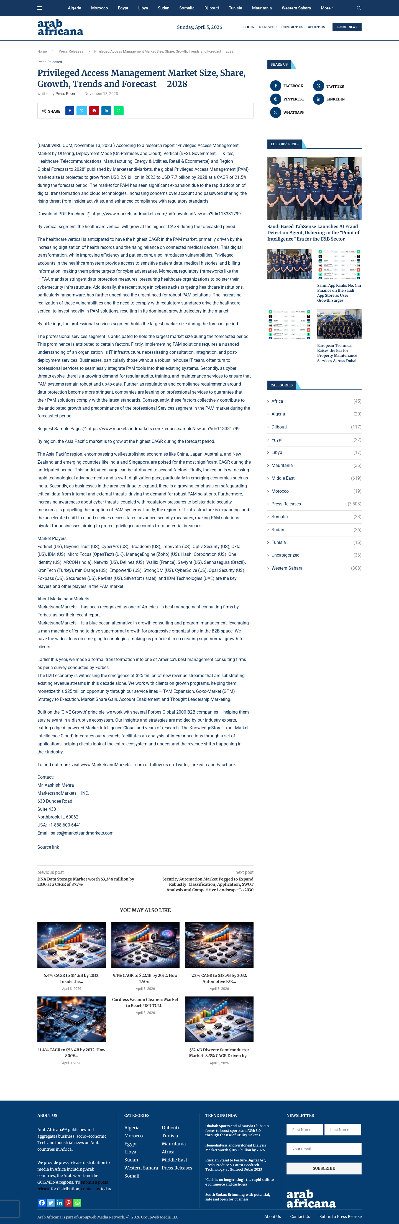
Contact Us (292, 27)
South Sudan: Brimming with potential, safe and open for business (237, 1196)
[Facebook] (42, 1203)
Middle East (317, 478)
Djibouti (211, 8)
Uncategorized (317, 555)
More (326, 8)
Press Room (65, 93)
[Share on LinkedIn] (106, 110)
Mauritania (262, 8)
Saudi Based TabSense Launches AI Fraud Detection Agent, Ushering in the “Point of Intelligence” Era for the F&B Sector (313, 233)
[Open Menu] (39, 8)
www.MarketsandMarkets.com (112, 764)
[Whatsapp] (77, 1203)
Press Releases (71, 51)
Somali (131, 1176)
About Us (316, 27)
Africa (317, 401)
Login (248, 27)
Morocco (99, 8)
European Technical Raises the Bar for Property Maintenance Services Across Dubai (337, 353)
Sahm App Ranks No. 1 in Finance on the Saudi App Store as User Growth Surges (339, 293)
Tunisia (235, 8)
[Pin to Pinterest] (94, 110)
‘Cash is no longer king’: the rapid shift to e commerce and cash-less (239, 1181)
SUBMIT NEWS (347, 27)
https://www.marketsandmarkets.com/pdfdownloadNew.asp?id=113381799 (166, 213)
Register (268, 27)
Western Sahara (296, 8)
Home (42, 51)
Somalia (187, 8)
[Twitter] (51, 1203)
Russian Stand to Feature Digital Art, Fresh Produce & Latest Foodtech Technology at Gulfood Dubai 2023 (235, 1165)
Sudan (163, 8)
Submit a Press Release (340, 1216)
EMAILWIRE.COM (55, 145)
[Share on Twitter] (81, 110)
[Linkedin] (59, 1203)
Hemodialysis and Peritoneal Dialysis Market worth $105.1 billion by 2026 (235, 1147)
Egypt (123, 8)
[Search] (359, 8)
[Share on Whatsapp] (119, 110)
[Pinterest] (68, 1203)
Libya (143, 8)
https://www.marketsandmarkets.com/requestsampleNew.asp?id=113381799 (164, 428)
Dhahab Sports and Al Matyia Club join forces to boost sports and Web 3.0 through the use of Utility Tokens (237, 1130)
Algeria (74, 8)
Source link (48, 847)
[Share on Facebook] (69, 110)
